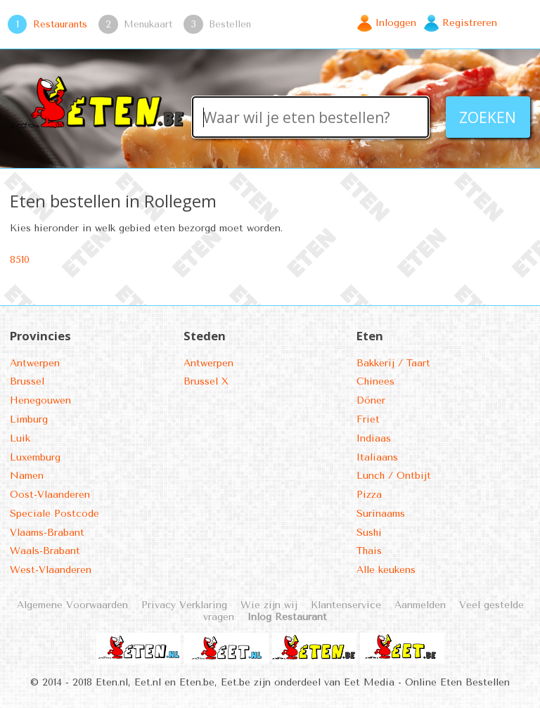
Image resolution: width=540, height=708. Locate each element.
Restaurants (60, 24)
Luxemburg (35, 457)
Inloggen (395, 23)
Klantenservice (346, 605)
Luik (20, 438)
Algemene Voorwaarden (72, 605)
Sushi (369, 533)
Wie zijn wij (268, 605)
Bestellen (230, 24)
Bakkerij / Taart (393, 363)
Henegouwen (40, 400)
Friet (368, 419)
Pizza (369, 495)
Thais (369, 551)
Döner (370, 400)
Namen (27, 476)
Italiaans (377, 457)
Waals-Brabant (45, 551)
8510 (20, 260)
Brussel (27, 381)
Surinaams (380, 514)
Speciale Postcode (54, 514)
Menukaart (148, 24)
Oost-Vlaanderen (50, 495)
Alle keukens (386, 570)
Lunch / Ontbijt (393, 476)
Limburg (29, 419)
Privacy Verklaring (184, 605)
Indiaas (373, 438)
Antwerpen (35, 363)
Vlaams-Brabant (47, 533)
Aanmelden (420, 605)
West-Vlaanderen (50, 570)
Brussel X (206, 381)
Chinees (375, 381)
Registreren (469, 23)
